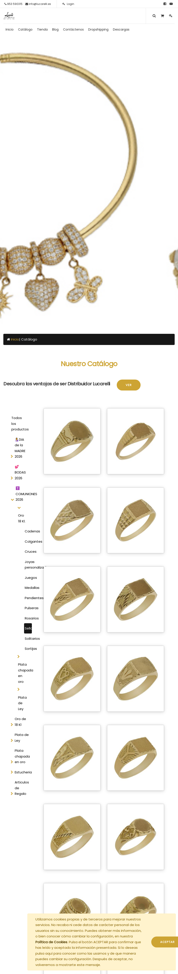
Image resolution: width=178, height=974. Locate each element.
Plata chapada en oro (24, 673)
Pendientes (28, 598)
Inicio (15, 339)
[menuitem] (9, 29)
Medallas (28, 587)
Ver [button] (129, 385)
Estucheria (23, 772)
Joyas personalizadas (28, 564)
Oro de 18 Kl (20, 721)
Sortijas (28, 648)
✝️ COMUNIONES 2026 (24, 494)
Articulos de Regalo (22, 788)
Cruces (28, 551)
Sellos (28, 628)
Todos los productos (20, 423)
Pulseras (28, 608)
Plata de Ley (22, 703)
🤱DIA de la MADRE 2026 (20, 448)
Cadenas (28, 531)
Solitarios (28, 638)
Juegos (28, 577)
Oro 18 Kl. (21, 518)
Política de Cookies (51, 942)
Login (68, 4)
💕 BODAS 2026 (20, 472)
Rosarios (28, 618)
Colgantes (28, 541)
